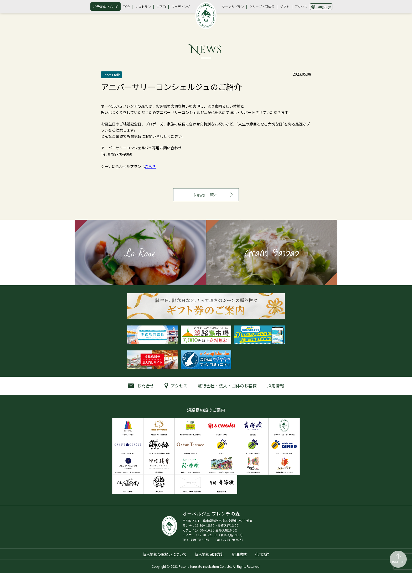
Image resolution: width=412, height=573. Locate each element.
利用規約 (262, 554)
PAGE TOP (398, 562)
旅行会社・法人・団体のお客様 (227, 385)
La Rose (140, 252)
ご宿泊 (161, 6)
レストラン (143, 6)
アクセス (301, 6)
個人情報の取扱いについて (165, 554)
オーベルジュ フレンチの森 (206, 15)
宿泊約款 (239, 554)
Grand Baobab (272, 252)
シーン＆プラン (233, 6)
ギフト (284, 6)
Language (324, 6)
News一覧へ (206, 195)
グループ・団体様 (261, 6)
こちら (150, 166)
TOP (126, 6)
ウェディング (180, 6)
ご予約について (106, 6)
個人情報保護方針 (209, 554)
